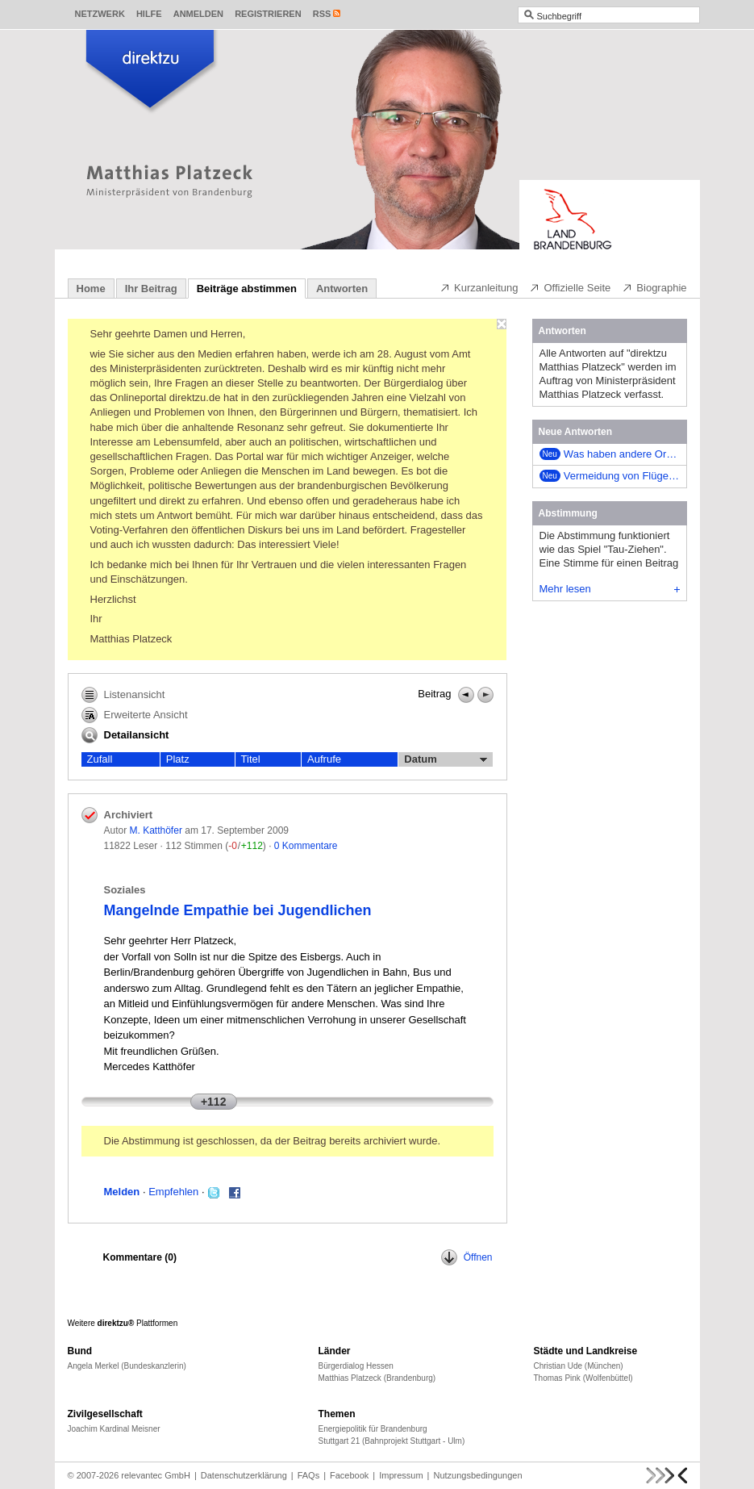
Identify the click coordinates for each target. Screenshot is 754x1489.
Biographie (654, 287)
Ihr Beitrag (151, 288)
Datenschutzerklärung (244, 1475)
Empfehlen (173, 1192)
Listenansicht (123, 695)
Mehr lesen (609, 589)
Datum (445, 759)
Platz (178, 759)
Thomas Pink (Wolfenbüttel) (583, 1378)
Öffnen (467, 1257)
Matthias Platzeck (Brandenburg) (377, 1378)
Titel (250, 759)
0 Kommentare (306, 845)
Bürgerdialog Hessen (356, 1365)
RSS (322, 14)
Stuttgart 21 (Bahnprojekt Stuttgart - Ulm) (392, 1441)
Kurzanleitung (479, 287)
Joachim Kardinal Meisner (114, 1428)
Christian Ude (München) (578, 1365)
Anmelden (198, 14)
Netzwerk (100, 14)
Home (91, 288)
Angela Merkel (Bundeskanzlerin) (127, 1365)
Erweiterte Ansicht (134, 715)
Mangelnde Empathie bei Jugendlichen (238, 910)
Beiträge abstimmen (247, 288)
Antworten (342, 288)
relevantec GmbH (155, 1475)
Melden (122, 1192)
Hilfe (149, 14)
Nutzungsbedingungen (477, 1475)
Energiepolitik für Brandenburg (373, 1428)
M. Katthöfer (156, 830)
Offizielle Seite (569, 287)
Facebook (349, 1475)
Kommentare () (140, 1257)
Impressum (401, 1475)
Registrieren (268, 14)
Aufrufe (324, 759)
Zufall (100, 759)
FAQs (309, 1475)
